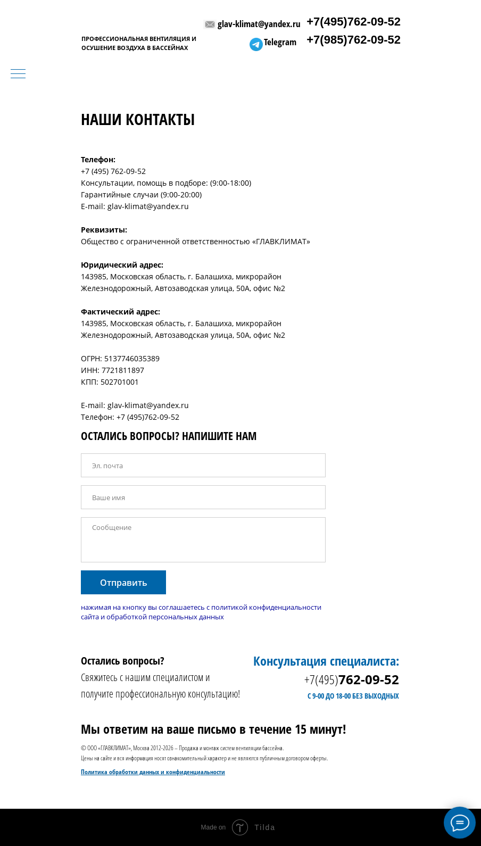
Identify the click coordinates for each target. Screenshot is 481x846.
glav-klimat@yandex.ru (259, 24)
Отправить (123, 582)
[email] (203, 465)
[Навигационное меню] (18, 74)
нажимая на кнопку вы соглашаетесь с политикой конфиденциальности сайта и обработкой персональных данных (201, 611)
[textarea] (203, 539)
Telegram (280, 42)
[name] (203, 497)
